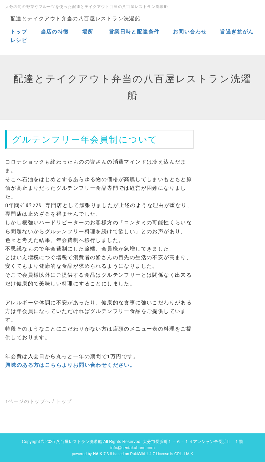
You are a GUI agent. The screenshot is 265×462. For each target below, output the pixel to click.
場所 (88, 32)
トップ (18, 32)
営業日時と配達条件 (135, 32)
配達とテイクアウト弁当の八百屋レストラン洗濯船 (75, 18)
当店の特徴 (56, 32)
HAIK (188, 454)
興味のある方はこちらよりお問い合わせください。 (70, 365)
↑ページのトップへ (28, 401)
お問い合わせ (190, 32)
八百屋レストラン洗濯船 (79, 441)
